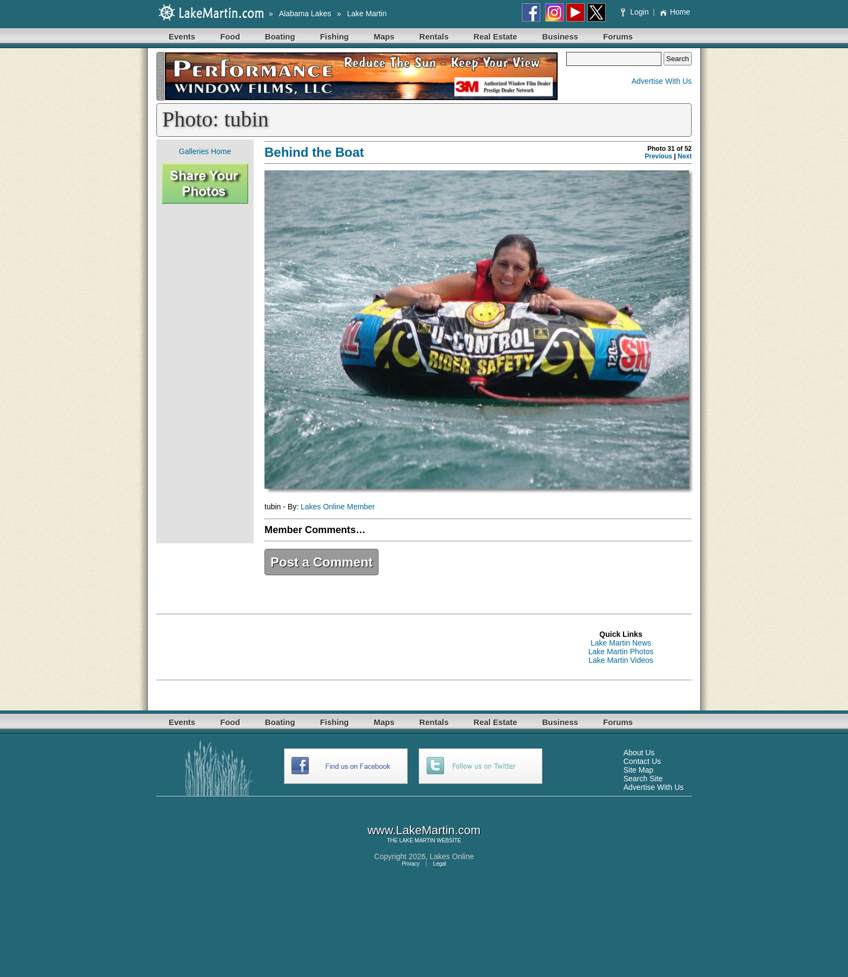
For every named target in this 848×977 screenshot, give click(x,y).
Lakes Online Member (338, 506)
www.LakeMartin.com (423, 830)
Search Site (643, 778)
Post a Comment (321, 562)
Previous (658, 156)
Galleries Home (205, 151)
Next (685, 156)
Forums (618, 36)
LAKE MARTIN (417, 840)
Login (636, 12)
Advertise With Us (662, 81)
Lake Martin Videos (620, 660)
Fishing (334, 36)
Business (560, 36)
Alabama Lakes (305, 13)
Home (674, 12)
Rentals (433, 36)
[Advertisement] (205, 373)
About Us (639, 752)
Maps (384, 36)
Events (182, 36)
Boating (280, 36)
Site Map (638, 770)
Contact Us (642, 761)
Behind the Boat (314, 152)
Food (230, 36)
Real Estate (496, 36)
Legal (439, 864)
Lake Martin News (621, 643)
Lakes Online (452, 856)
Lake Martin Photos (621, 651)
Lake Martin (367, 13)
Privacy (411, 864)
